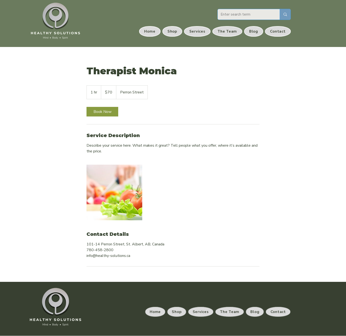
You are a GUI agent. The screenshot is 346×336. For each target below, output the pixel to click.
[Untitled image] (114, 192)
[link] (102, 111)
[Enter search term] (245, 14)
